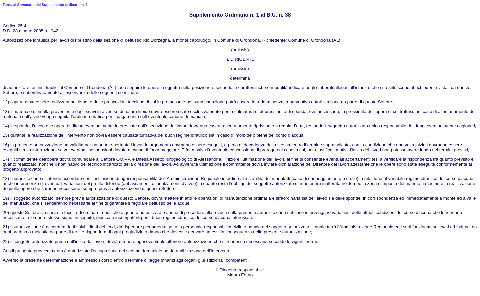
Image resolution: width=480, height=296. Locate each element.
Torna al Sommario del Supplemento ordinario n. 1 (45, 5)
